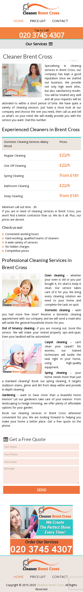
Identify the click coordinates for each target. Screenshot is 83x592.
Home (19, 21)
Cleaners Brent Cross (50, 585)
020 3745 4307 (41, 35)
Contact (60, 21)
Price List (38, 21)
